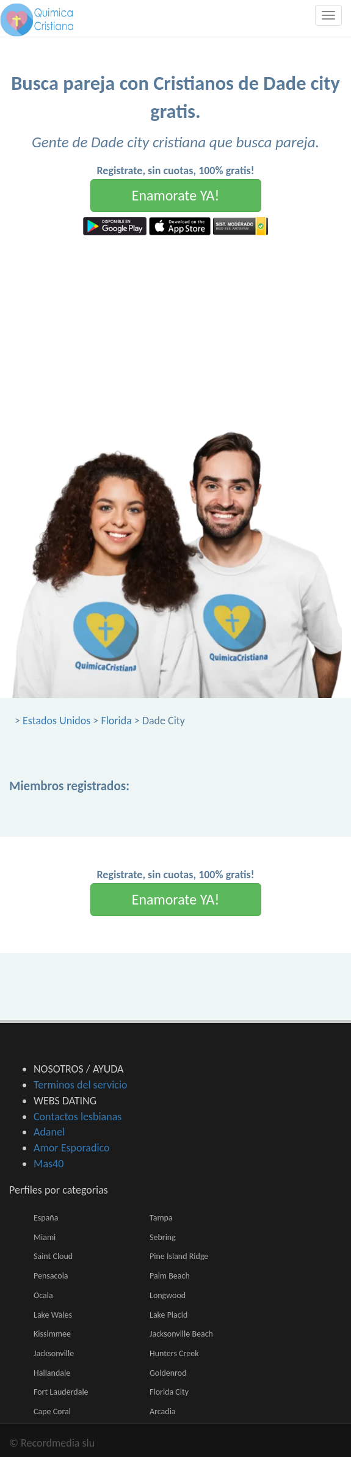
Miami (45, 1237)
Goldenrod (168, 1373)
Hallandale (52, 1373)
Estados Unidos (56, 720)
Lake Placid (168, 1315)
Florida (116, 720)
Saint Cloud (53, 1256)
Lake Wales (53, 1315)
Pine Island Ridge (179, 1256)
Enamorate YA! (176, 195)
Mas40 (48, 1163)
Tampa (161, 1218)
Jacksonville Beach (181, 1334)
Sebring (163, 1237)
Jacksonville (54, 1353)
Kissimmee (52, 1334)
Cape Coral (52, 1411)
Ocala (43, 1295)
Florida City (169, 1392)
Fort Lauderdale (61, 1392)
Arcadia (163, 1411)
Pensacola (51, 1276)
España (46, 1218)
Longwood (168, 1295)
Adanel (49, 1132)
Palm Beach (170, 1276)
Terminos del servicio (81, 1085)
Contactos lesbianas (77, 1116)
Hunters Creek (174, 1353)
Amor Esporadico (71, 1147)
